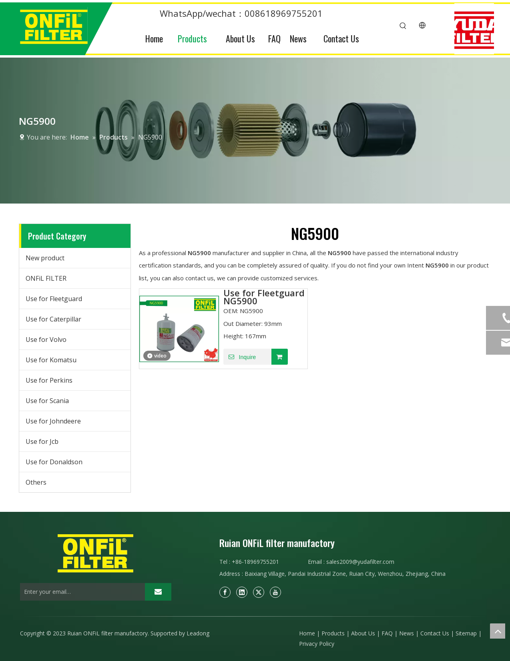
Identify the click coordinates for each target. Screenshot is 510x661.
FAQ (387, 633)
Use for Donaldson (54, 461)
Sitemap (466, 633)
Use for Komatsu (51, 359)
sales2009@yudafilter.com (360, 561)
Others (36, 482)
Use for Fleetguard (54, 298)
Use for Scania (47, 400)
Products (333, 633)
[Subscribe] (158, 592)
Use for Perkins (49, 380)
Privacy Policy (316, 643)
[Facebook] (225, 592)
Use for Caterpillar (53, 319)
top (497, 631)
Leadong (198, 633)
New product (45, 258)
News (406, 633)
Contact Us (434, 633)
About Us (363, 633)
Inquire (239, 357)
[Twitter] (258, 592)
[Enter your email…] (80, 592)
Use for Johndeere (53, 421)
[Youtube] (275, 592)
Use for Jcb (42, 441)
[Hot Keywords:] (403, 26)
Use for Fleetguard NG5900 (264, 297)
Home (307, 633)
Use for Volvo (46, 339)
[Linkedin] (241, 592)
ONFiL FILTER (46, 278)
